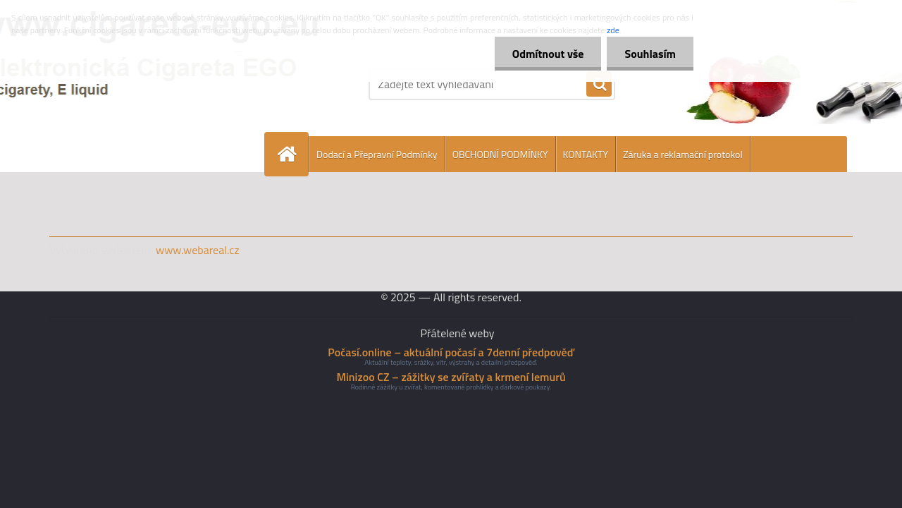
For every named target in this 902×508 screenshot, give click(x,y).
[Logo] (146, 84)
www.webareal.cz (198, 249)
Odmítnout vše (548, 53)
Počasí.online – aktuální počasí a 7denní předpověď (451, 352)
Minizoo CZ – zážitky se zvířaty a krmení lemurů (450, 376)
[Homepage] (292, 154)
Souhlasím (650, 53)
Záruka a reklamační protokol (683, 154)
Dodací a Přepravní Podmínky (377, 154)
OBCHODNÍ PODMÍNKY (500, 154)
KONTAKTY (585, 154)
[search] (599, 84)
